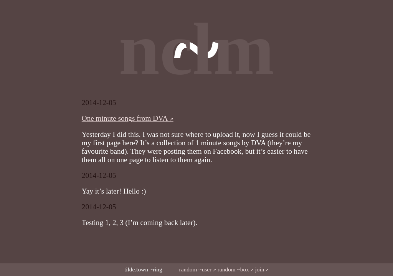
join (259, 269)
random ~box (233, 269)
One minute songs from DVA (125, 118)
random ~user (195, 269)
